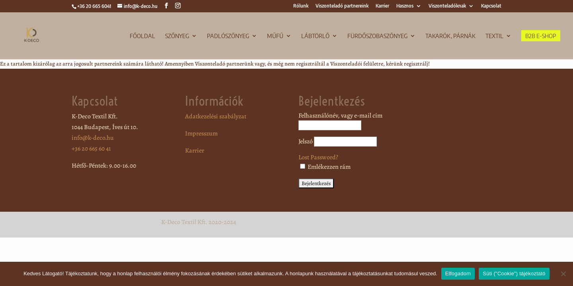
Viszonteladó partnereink (342, 6)
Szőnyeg (177, 36)
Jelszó (305, 141)
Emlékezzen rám (325, 166)
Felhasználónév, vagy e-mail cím (340, 115)
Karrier (382, 6)
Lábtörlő (315, 36)
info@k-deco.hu (93, 137)
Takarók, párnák (450, 36)
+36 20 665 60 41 (91, 148)
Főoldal (142, 36)
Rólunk (300, 6)
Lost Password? (318, 157)
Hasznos (404, 6)
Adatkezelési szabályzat (215, 116)
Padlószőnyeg (228, 36)
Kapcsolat (491, 6)
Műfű (275, 36)
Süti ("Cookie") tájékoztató (514, 273)
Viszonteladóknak (447, 6)
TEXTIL (494, 36)
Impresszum (201, 133)
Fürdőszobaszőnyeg (377, 36)
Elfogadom (458, 273)
